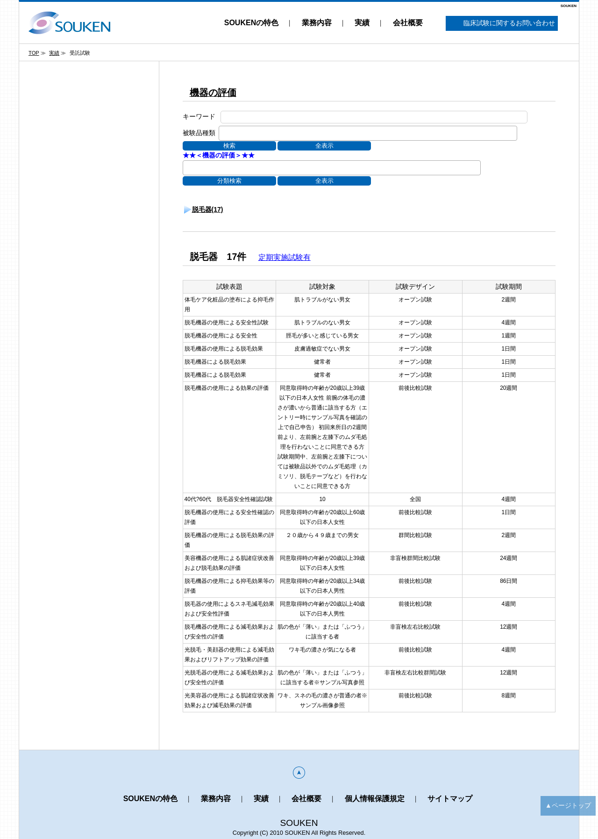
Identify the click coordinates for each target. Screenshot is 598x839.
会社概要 (408, 23)
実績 (362, 23)
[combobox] (368, 133)
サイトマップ (449, 799)
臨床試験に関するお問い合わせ (502, 24)
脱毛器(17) (207, 209)
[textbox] (224, 132)
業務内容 (317, 23)
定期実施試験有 (284, 257)
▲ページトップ (568, 805)
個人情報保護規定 (375, 799)
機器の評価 (213, 92)
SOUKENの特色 (251, 23)
